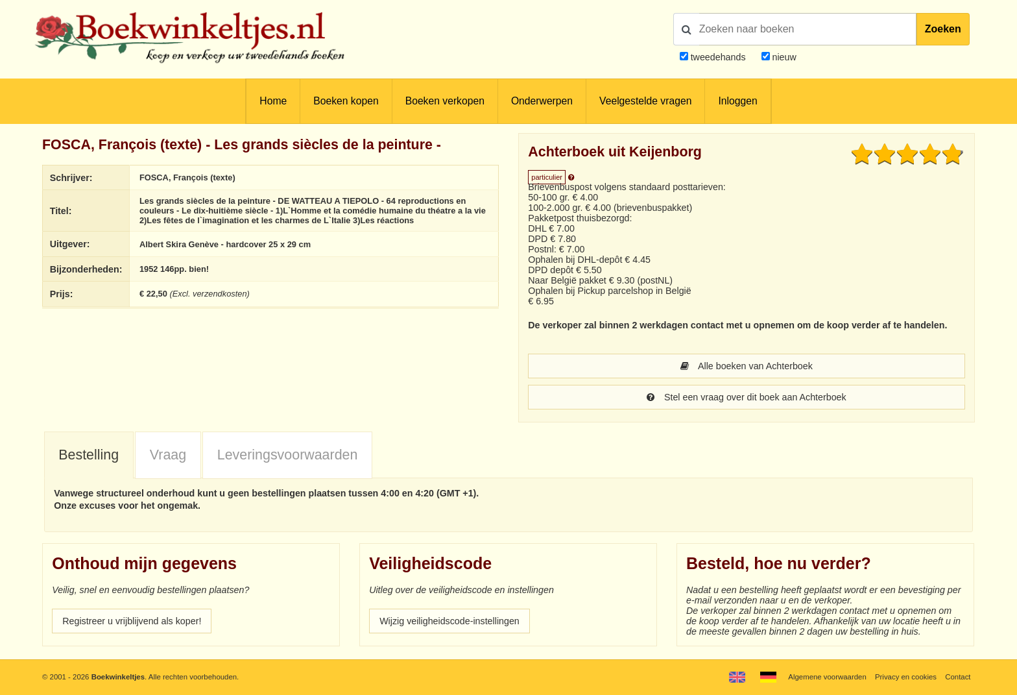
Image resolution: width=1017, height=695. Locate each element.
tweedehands (718, 57)
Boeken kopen (345, 100)
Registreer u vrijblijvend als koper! (131, 621)
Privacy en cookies (906, 677)
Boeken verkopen (445, 100)
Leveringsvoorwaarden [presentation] (287, 455)
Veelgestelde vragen (645, 100)
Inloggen (737, 100)
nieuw (783, 57)
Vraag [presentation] (168, 455)
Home (273, 100)
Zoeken (943, 28)
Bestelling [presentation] (88, 455)
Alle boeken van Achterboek (746, 366)
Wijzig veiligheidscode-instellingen (449, 621)
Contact (957, 677)
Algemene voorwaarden (827, 677)
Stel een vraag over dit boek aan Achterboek (746, 397)
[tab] (89, 456)
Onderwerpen (542, 100)
